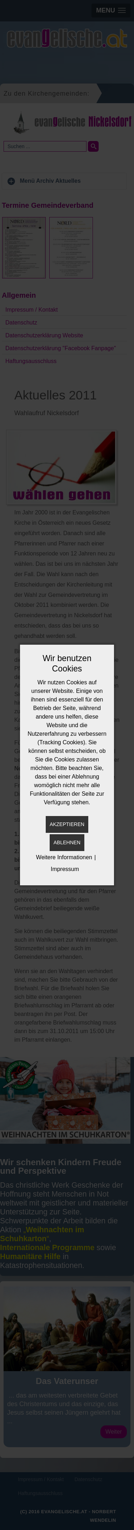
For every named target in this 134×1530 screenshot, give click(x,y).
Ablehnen (67, 842)
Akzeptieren (67, 824)
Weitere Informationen (64, 857)
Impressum (65, 869)
